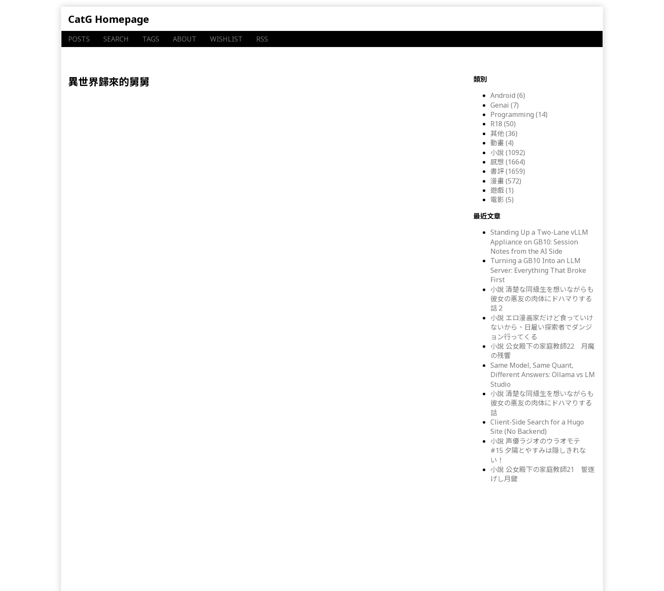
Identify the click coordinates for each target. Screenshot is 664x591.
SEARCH (116, 39)
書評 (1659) (507, 171)
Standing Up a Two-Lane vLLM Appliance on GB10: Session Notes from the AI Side (539, 242)
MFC (407, 151)
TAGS (150, 39)
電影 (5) (502, 199)
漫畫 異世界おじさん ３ (123, 260)
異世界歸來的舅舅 (336, 151)
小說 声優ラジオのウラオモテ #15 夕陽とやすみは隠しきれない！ (538, 450)
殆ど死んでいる (283, 151)
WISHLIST (226, 39)
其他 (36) (503, 133)
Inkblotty (242, 574)
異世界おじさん (234, 151)
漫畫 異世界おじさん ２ (123, 337)
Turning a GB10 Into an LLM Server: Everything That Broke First (538, 270)
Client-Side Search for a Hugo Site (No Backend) (537, 426)
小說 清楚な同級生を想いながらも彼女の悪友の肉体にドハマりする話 (542, 403)
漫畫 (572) (505, 181)
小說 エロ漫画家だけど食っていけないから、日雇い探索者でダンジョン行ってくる (541, 327)
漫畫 (124, 151)
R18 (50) (503, 123)
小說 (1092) (507, 152)
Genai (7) (504, 105)
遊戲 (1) (502, 190)
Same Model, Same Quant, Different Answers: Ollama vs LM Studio (542, 375)
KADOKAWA (380, 151)
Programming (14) (519, 114)
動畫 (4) (502, 142)
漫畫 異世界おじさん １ (123, 412)
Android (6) (507, 95)
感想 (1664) (507, 161)
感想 (107, 151)
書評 (88, 151)
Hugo (180, 574)
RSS (262, 39)
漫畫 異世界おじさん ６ (123, 108)
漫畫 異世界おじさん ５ (123, 184)
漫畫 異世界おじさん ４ (123, 489)
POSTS (79, 39)
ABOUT (184, 39)
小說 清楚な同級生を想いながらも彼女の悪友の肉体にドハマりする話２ (542, 299)
